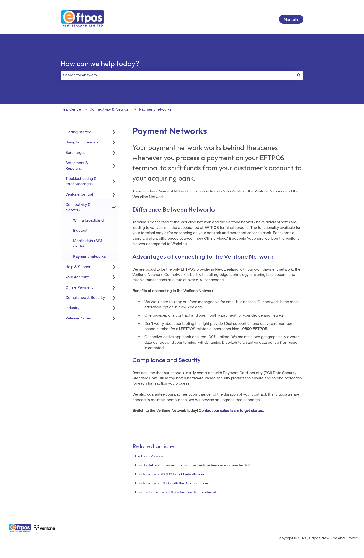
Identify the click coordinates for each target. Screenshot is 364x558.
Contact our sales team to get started (231, 410)
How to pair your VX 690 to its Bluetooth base (169, 474)
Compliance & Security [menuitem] (85, 297)
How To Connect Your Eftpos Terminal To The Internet (175, 492)
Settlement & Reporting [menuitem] (77, 165)
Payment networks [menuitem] (89, 256)
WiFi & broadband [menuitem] (88, 220)
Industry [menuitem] (72, 307)
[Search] (298, 75)
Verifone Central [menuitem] (79, 194)
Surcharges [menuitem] (75, 152)
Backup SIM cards (149, 456)
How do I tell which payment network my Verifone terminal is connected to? (192, 465)
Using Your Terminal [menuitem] (82, 142)
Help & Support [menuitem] (78, 266)
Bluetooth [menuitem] (81, 230)
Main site (291, 19)
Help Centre (71, 109)
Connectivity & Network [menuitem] (78, 207)
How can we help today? (100, 63)
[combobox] (177, 75)
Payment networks (155, 109)
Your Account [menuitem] (77, 277)
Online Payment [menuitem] (79, 287)
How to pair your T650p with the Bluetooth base (171, 483)
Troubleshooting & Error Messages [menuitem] (81, 181)
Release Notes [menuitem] (78, 318)
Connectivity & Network (110, 109)
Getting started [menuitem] (78, 132)
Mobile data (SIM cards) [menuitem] (87, 243)
